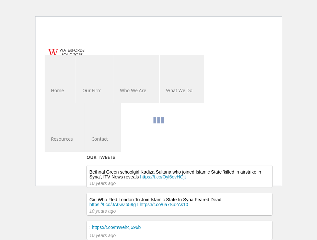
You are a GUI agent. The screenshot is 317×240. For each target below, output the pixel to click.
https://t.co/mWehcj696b (116, 227)
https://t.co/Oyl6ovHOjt (163, 176)
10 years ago (102, 183)
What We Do (179, 90)
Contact (100, 139)
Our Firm (91, 90)
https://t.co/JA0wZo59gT (113, 204)
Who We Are (133, 90)
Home (57, 90)
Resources (62, 139)
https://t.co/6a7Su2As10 (164, 204)
